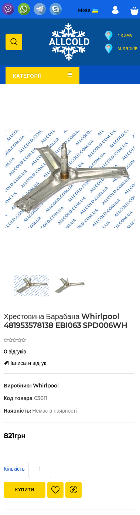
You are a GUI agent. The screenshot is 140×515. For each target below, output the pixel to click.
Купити (24, 489)
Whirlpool (46, 385)
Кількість (14, 468)
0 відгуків (15, 351)
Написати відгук (25, 363)
